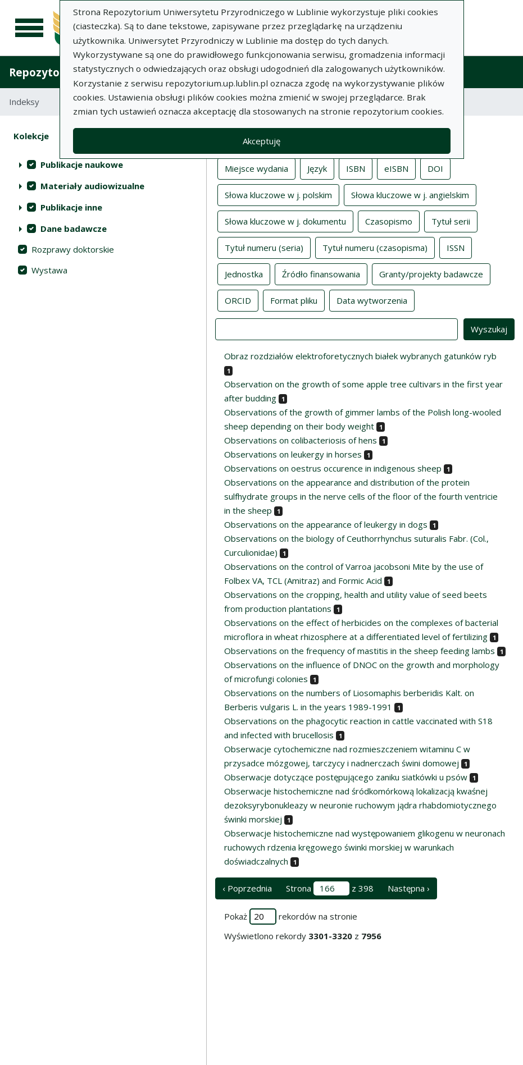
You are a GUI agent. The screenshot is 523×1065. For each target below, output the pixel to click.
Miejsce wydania (256, 168)
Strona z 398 (330, 888)
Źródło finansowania (321, 273)
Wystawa (49, 270)
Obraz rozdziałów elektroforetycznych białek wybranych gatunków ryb (360, 356)
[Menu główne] (29, 28)
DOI (435, 168)
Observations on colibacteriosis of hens (300, 440)
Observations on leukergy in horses (293, 454)
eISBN (396, 168)
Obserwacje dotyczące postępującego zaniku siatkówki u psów (345, 777)
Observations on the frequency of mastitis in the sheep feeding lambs (359, 650)
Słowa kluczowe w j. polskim (278, 194)
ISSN (456, 247)
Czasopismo (388, 220)
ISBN (355, 168)
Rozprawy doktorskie (72, 249)
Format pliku (293, 300)
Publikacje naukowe (81, 164)
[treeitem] (103, 164)
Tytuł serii (450, 220)
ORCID (238, 300)
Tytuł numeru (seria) (264, 247)
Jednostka (244, 273)
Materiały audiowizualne (92, 185)
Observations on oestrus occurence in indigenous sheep (333, 468)
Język (317, 168)
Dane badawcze (73, 228)
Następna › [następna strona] (409, 888)
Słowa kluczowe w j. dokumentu (285, 220)
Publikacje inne (71, 207)
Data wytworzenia (371, 300)
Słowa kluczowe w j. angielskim (410, 194)
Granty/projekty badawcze (431, 273)
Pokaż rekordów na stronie (290, 916)
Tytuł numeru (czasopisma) (375, 247)
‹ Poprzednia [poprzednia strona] (247, 888)
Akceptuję (261, 141)
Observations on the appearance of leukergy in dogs (326, 524)
